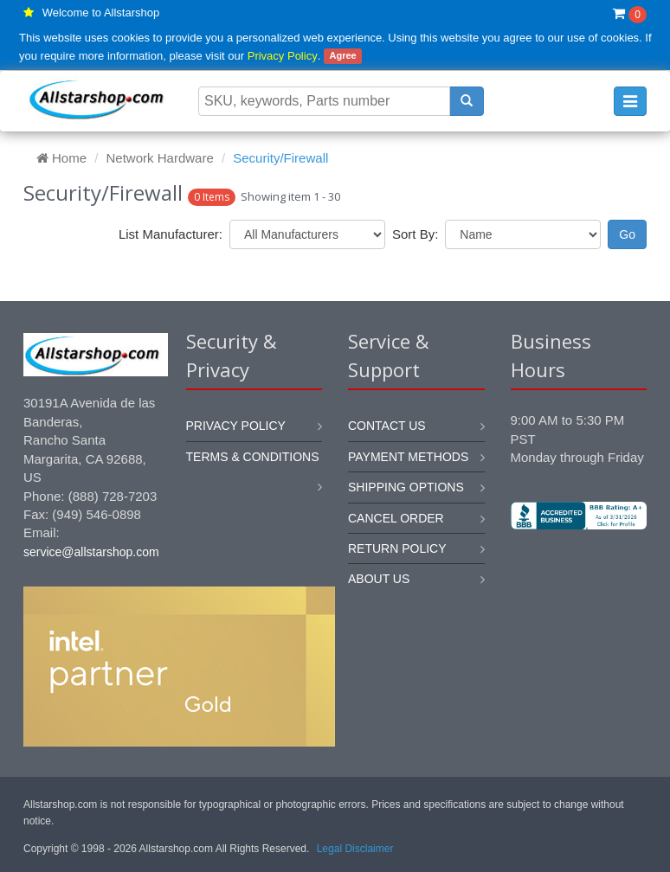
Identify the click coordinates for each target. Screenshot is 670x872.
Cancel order (396, 518)
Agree (342, 56)
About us (378, 579)
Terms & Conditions (252, 457)
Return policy (397, 548)
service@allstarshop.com (91, 552)
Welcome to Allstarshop (101, 12)
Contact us (387, 426)
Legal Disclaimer (355, 849)
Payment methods (408, 457)
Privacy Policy (283, 55)
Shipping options (406, 487)
